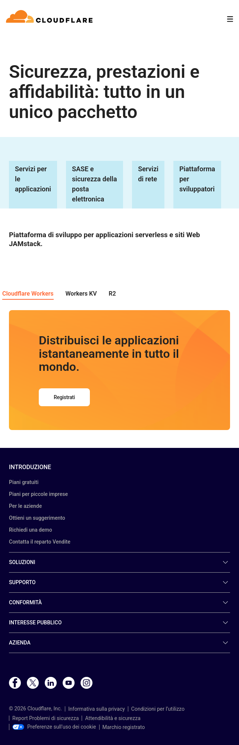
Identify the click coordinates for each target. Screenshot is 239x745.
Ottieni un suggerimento (37, 518)
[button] (28, 294)
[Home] (50, 19)
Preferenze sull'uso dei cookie (54, 727)
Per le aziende (25, 506)
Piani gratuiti (23, 482)
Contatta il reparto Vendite (39, 542)
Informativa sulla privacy (96, 708)
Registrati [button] (64, 397)
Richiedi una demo (30, 530)
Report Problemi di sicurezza (45, 718)
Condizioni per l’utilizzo (158, 708)
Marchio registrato (124, 727)
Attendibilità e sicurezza (113, 718)
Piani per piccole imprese (38, 494)
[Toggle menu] (230, 19)
